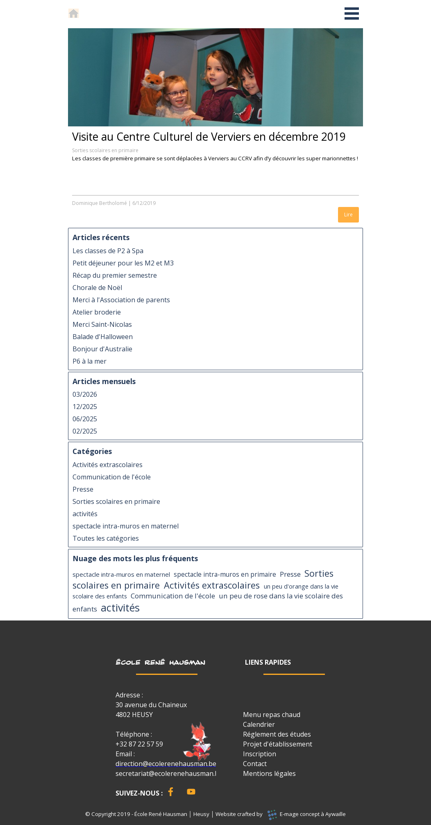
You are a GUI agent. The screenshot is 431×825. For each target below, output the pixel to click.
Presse (83, 489)
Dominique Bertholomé (99, 203)
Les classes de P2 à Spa (108, 250)
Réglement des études (277, 734)
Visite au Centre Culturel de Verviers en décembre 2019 (209, 136)
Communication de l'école (112, 476)
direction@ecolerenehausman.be (166, 763)
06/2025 (85, 418)
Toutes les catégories (106, 538)
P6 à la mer (90, 361)
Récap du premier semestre (115, 275)
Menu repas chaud (271, 714)
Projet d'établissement (277, 744)
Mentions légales (269, 773)
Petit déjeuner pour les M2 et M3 (123, 263)
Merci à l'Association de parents (121, 299)
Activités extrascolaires (108, 464)
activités (85, 513)
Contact (255, 763)
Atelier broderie (97, 312)
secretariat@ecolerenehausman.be (169, 773)
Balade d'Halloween (103, 336)
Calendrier (259, 724)
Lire (348, 214)
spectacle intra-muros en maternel (126, 526)
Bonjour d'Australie (102, 348)
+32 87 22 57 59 (139, 744)
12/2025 (85, 406)
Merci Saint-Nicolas (102, 324)
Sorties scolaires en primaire (105, 150)
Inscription (259, 753)
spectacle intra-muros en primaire (225, 574)
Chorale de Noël (97, 287)
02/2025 (85, 431)
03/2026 (85, 394)
